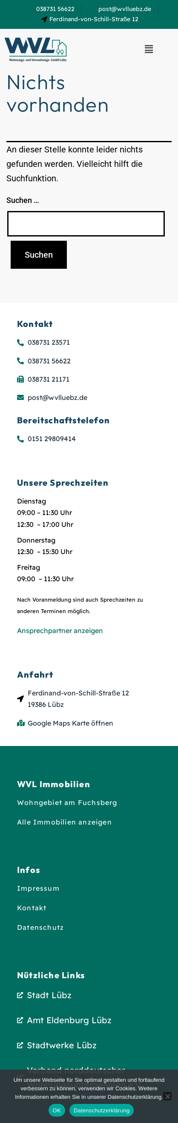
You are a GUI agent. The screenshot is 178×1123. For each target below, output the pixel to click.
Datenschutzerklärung (101, 1110)
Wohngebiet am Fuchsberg (67, 802)
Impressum (38, 888)
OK (57, 1110)
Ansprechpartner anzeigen (60, 630)
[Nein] (167, 1096)
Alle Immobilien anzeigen (64, 822)
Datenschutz (40, 927)
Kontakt (31, 907)
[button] (148, 50)
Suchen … (22, 200)
